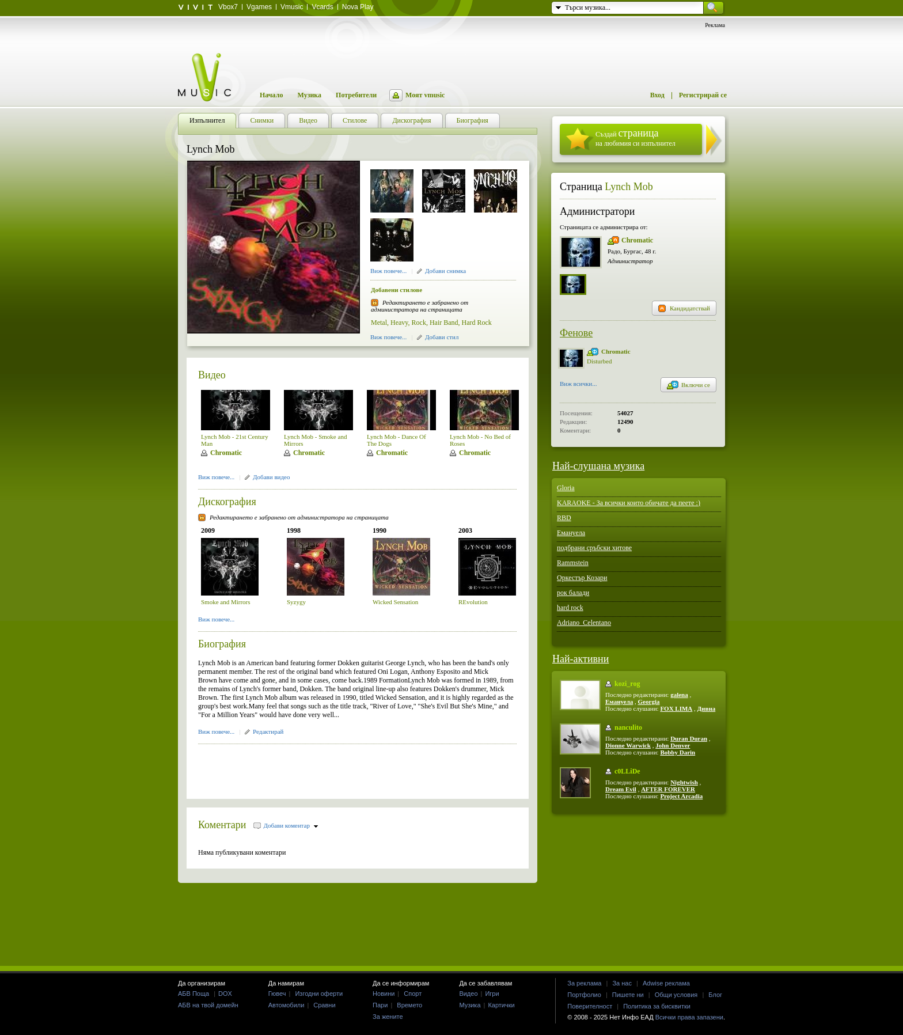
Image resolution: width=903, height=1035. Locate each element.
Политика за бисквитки (656, 1006)
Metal (379, 323)
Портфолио (584, 994)
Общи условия (676, 994)
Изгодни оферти (319, 993)
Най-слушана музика (598, 466)
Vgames (259, 7)
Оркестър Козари (582, 578)
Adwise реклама (666, 983)
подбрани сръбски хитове (594, 548)
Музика (309, 95)
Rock (419, 323)
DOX (225, 993)
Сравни (324, 1005)
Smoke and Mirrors (226, 601)
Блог (715, 994)
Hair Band (444, 323)
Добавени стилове (396, 289)
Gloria (566, 488)
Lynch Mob (629, 186)
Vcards (322, 7)
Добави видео (271, 476)
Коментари (222, 825)
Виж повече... (388, 270)
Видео (212, 375)
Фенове (576, 333)
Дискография (227, 501)
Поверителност (589, 1006)
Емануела (571, 533)
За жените (388, 1016)
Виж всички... (578, 384)
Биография (222, 644)
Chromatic (226, 453)
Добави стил (441, 336)
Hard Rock (477, 323)
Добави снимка (445, 270)
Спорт (413, 993)
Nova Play (358, 7)
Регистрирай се (703, 95)
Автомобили (286, 1005)
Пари (380, 1005)
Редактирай (268, 731)
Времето (409, 1005)
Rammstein (573, 563)
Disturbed (599, 361)
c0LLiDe (627, 771)
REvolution (473, 601)
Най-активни (580, 659)
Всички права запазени (689, 1017)
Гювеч (277, 993)
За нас (622, 983)
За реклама (584, 983)
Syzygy (296, 601)
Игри (492, 993)
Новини (383, 993)
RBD (564, 518)
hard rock (570, 608)
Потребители (356, 95)
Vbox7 (228, 7)
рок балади (573, 593)
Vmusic (291, 7)
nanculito (628, 727)
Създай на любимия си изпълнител (635, 137)
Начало (271, 95)
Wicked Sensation (395, 601)
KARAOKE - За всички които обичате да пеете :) (628, 503)
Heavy (399, 323)
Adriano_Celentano (584, 623)
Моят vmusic (425, 95)
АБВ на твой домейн (208, 1005)
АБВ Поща (193, 993)
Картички (501, 1005)
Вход (657, 95)
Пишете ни (628, 994)
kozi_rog (627, 684)
